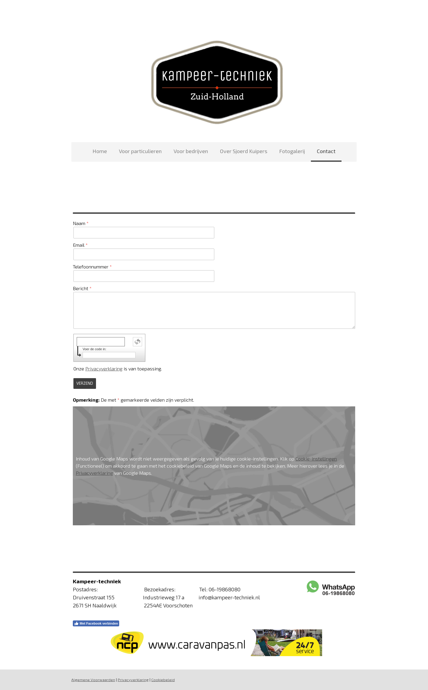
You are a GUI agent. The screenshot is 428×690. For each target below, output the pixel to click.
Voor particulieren (140, 151)
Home (99, 151)
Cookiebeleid (163, 679)
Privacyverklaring (103, 368)
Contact (326, 151)
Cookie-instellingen (316, 458)
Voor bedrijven (191, 151)
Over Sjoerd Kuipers (243, 151)
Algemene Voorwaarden (93, 679)
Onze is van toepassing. (117, 368)
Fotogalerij (292, 151)
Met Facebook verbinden (96, 623)
